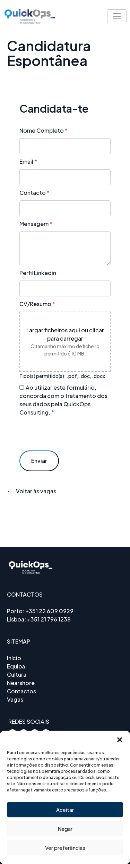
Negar (65, 828)
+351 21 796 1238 (49, 619)
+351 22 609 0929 (49, 611)
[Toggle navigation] (117, 16)
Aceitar (65, 809)
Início (14, 658)
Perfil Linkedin (37, 272)
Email (28, 161)
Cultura (16, 674)
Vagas (15, 699)
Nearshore (21, 682)
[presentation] (72, 433)
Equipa (16, 666)
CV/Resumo (37, 303)
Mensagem (35, 223)
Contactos (21, 691)
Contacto (34, 192)
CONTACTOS (25, 594)
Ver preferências (65, 847)
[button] (119, 739)
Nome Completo (43, 130)
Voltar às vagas (36, 491)
